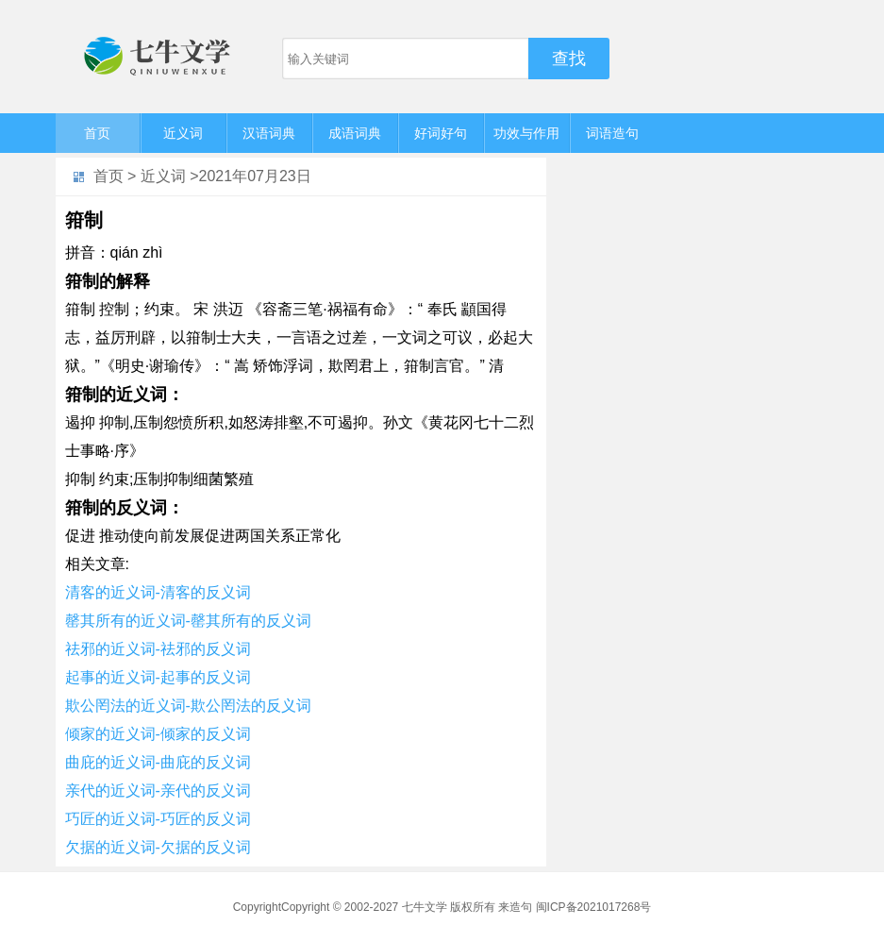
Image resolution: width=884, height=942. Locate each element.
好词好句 (440, 133)
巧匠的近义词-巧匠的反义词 (158, 819)
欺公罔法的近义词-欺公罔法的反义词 (188, 706)
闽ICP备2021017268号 (594, 907)
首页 (97, 133)
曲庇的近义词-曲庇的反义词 (158, 762)
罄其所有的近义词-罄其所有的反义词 (188, 621)
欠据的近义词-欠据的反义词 (158, 847)
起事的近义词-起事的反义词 (158, 677)
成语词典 (354, 133)
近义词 (183, 133)
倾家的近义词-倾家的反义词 (158, 734)
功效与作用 (526, 133)
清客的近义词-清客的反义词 (158, 592)
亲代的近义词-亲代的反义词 (158, 790)
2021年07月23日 (255, 176)
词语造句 (612, 133)
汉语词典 (268, 133)
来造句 (515, 907)
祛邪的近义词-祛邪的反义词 (158, 649)
